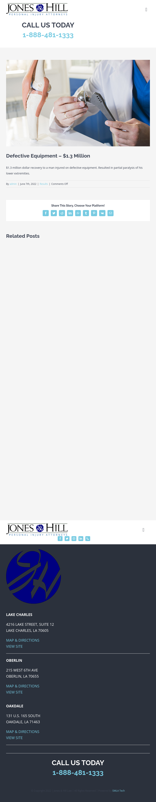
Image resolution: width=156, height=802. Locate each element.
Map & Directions (22, 640)
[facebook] (60, 538)
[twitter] (67, 538)
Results (44, 184)
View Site (14, 646)
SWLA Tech (118, 790)
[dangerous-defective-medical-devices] (78, 103)
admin (13, 184)
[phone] (87, 538)
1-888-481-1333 (48, 35)
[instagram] (74, 538)
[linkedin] (80, 538)
